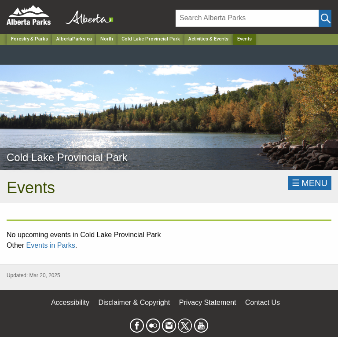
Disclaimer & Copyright (134, 302)
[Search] (247, 18)
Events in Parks (50, 245)
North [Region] (106, 39)
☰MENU (309, 183)
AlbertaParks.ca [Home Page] (74, 39)
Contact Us (262, 302)
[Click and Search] (325, 18)
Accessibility (70, 302)
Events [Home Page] (244, 39)
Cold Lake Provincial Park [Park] (150, 39)
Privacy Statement (207, 302)
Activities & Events (208, 39)
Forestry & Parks (29, 39)
